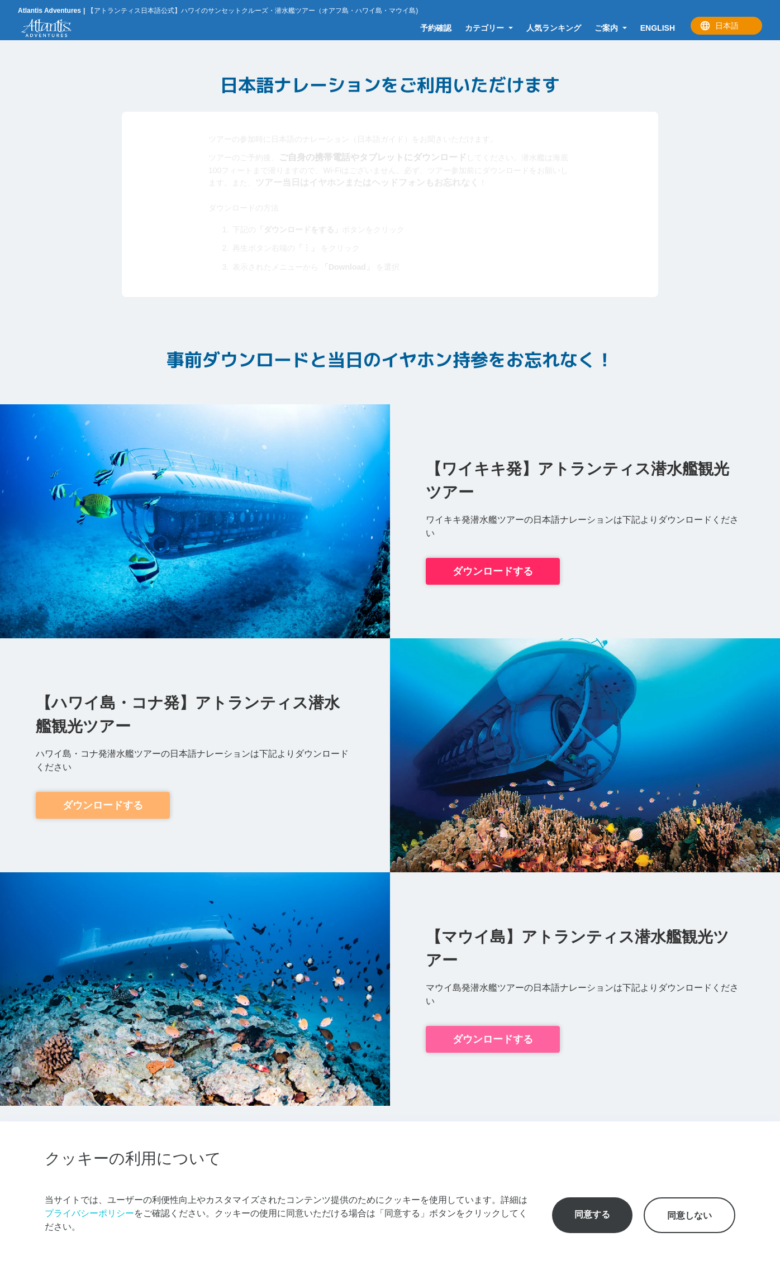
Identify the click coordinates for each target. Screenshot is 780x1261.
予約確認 (435, 27)
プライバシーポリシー (89, 1213)
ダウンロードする (493, 571)
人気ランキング (553, 27)
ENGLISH (657, 27)
